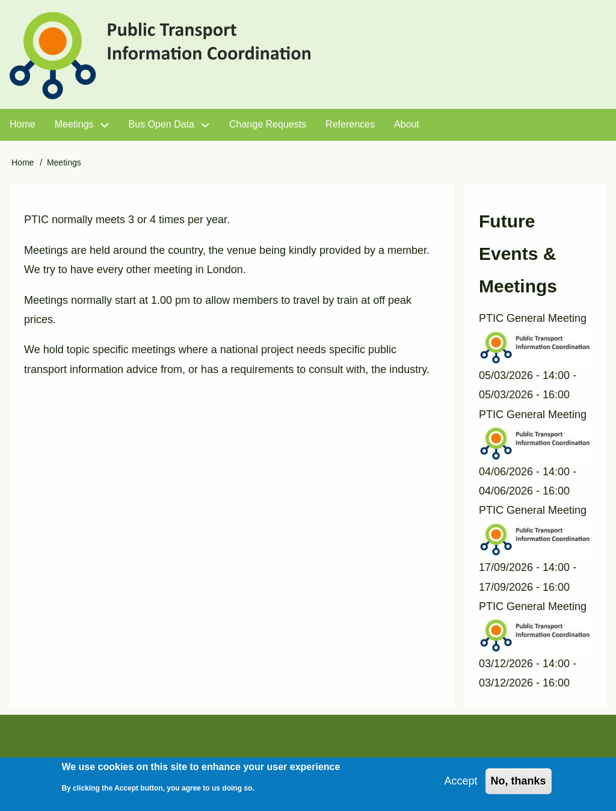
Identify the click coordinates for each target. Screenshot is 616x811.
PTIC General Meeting (533, 318)
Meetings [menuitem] (74, 124)
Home (22, 162)
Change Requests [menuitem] (267, 124)
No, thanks (518, 785)
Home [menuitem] (22, 124)
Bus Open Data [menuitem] (161, 124)
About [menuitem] (406, 124)
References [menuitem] (350, 124)
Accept (461, 785)
